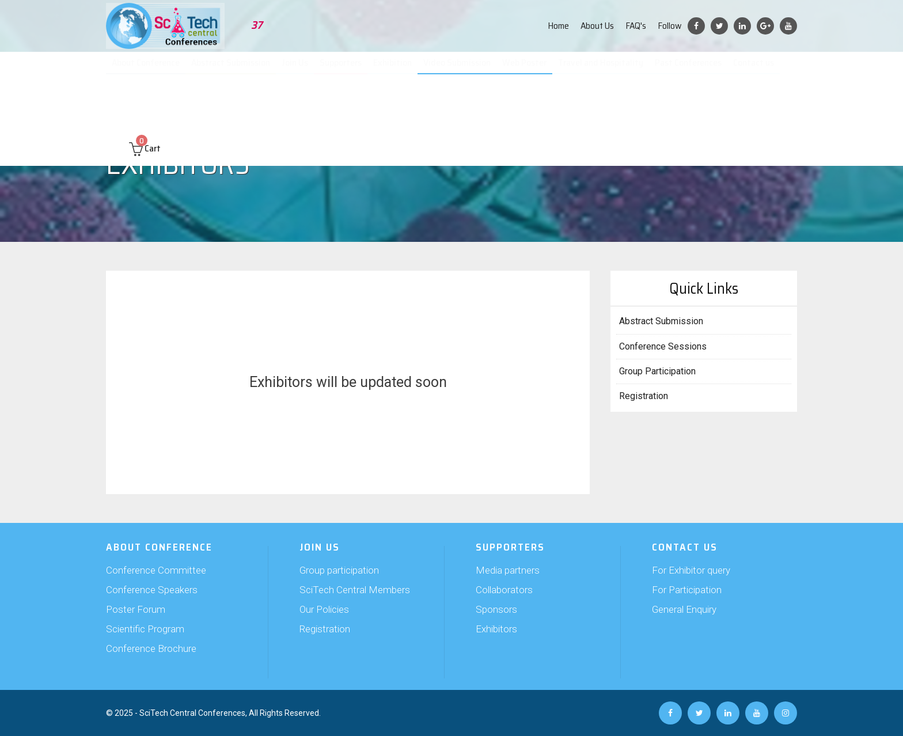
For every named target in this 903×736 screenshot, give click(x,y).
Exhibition (398, 69)
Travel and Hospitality (603, 69)
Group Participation (657, 371)
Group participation (339, 570)
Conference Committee (156, 570)
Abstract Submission (237, 69)
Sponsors (496, 609)
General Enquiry (684, 609)
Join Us (300, 69)
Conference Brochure (151, 648)
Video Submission (461, 69)
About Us (597, 25)
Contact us (755, 69)
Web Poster (527, 69)
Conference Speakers (152, 589)
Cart (145, 104)
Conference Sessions (663, 346)
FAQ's (635, 25)
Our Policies (324, 609)
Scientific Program (145, 629)
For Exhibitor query (691, 570)
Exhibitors (496, 629)
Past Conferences (690, 69)
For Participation (687, 589)
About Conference (151, 69)
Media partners (508, 570)
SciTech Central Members (354, 589)
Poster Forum (135, 609)
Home (558, 25)
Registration (643, 395)
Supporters (346, 69)
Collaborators (504, 589)
